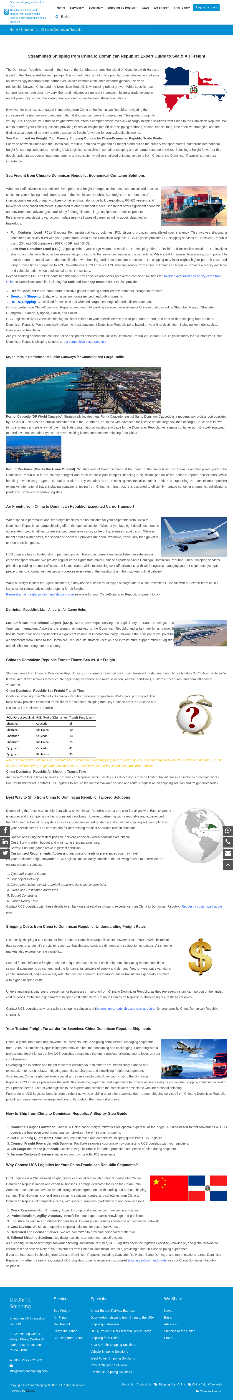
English (66, 16)
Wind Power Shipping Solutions (113, 1358)
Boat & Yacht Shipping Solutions (113, 1344)
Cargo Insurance (65, 1330)
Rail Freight (62, 1324)
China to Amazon (209, 1390)
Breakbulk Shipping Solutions (111, 1371)
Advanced (171, 1324)
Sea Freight (62, 1310)
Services (75, 7)
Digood (30, 1390)
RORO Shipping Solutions (109, 1365)
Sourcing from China (68, 1337)
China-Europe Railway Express (113, 1310)
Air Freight (61, 1317)
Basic (168, 1317)
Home (61, 7)
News (168, 1310)
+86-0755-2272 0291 (28, 1360)
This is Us (181, 7)
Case (145, 7)
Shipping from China (169, 1384)
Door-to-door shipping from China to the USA (122, 1317)
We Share (160, 7)
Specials (95, 7)
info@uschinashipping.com (29, 1371)
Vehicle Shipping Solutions (109, 1351)
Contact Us (144, 1384)
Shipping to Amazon (105, 1324)
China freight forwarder (205, 1384)
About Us (127, 1384)
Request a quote (206, 7)
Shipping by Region (121, 7)
